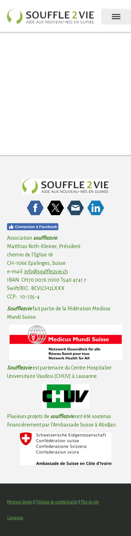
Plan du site (90, 502)
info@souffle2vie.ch (46, 271)
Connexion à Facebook (32, 227)
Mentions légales (19, 502)
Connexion (15, 518)
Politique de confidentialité (57, 502)
